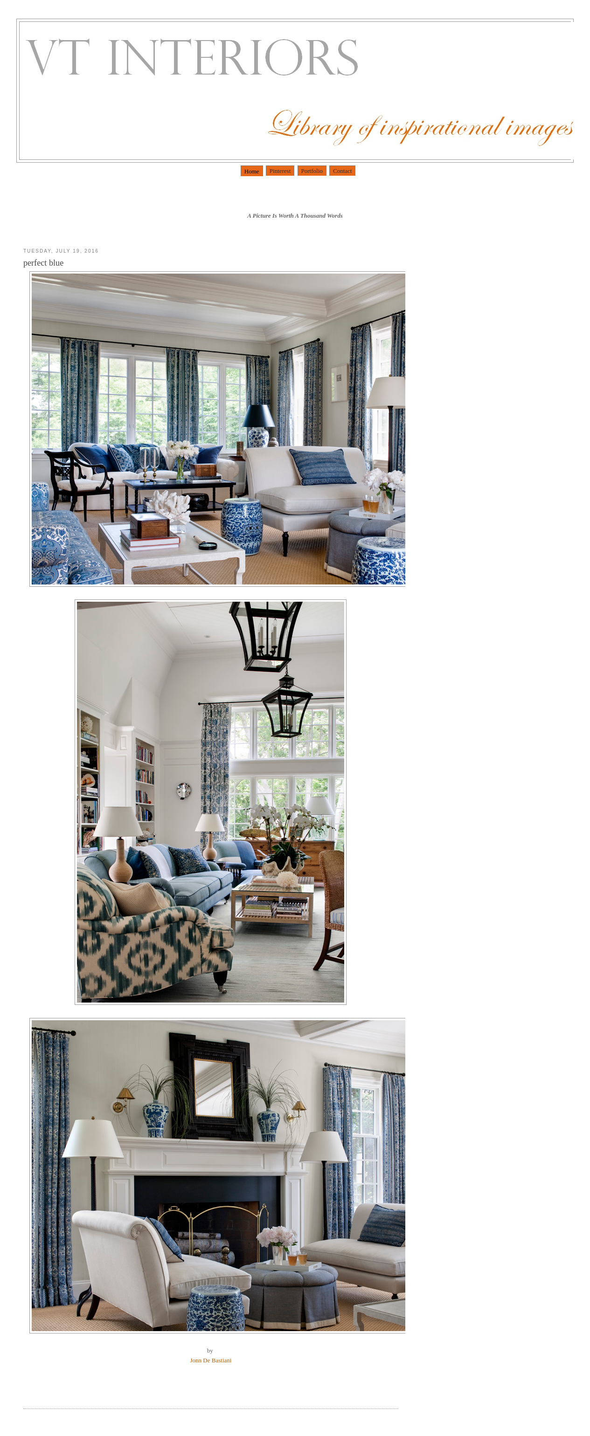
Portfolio (312, 170)
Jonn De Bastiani (211, 1360)
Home (251, 171)
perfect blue (43, 263)
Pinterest (280, 170)
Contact (342, 170)
